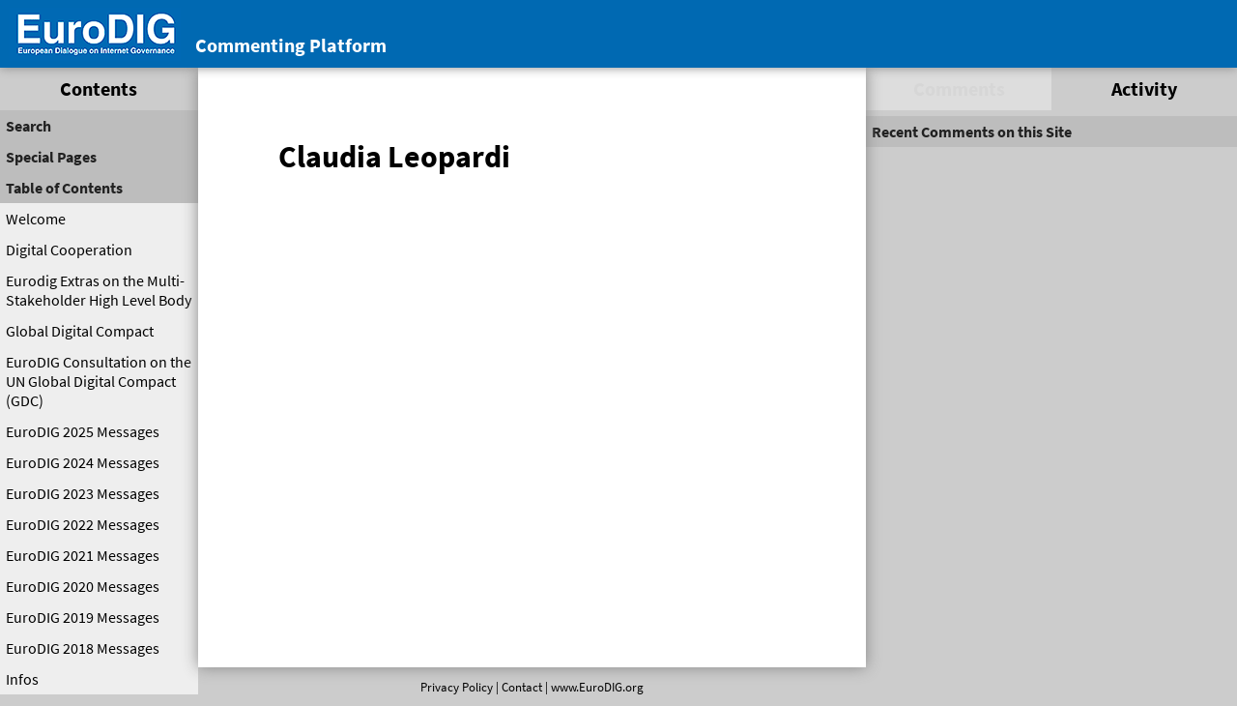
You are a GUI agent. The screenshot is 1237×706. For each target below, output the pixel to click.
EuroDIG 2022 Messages (82, 524)
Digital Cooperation (69, 249)
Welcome (36, 218)
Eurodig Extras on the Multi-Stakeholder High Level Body (98, 290)
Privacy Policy (456, 686)
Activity (1144, 88)
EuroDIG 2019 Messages (82, 617)
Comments (959, 88)
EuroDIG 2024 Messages (82, 462)
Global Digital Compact (80, 330)
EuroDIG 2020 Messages (82, 586)
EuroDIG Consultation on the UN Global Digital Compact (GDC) (98, 381)
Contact (522, 686)
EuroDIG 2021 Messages (82, 555)
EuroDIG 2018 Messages (82, 648)
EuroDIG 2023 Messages (82, 493)
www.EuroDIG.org (597, 686)
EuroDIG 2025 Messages (82, 431)
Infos (22, 679)
